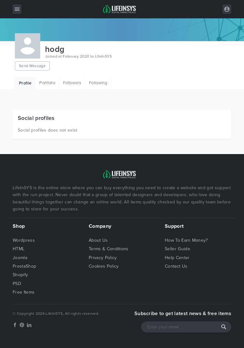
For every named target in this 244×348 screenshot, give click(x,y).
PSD (17, 283)
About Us (98, 240)
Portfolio (47, 82)
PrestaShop (24, 266)
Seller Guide (177, 249)
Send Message (32, 66)
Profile (25, 83)
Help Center (177, 257)
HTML (18, 249)
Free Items (24, 292)
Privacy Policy (103, 257)
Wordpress (24, 240)
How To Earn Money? (186, 240)
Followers (72, 82)
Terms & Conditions (109, 249)
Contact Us (176, 266)
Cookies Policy (104, 266)
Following (98, 82)
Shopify (20, 274)
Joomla (20, 257)
